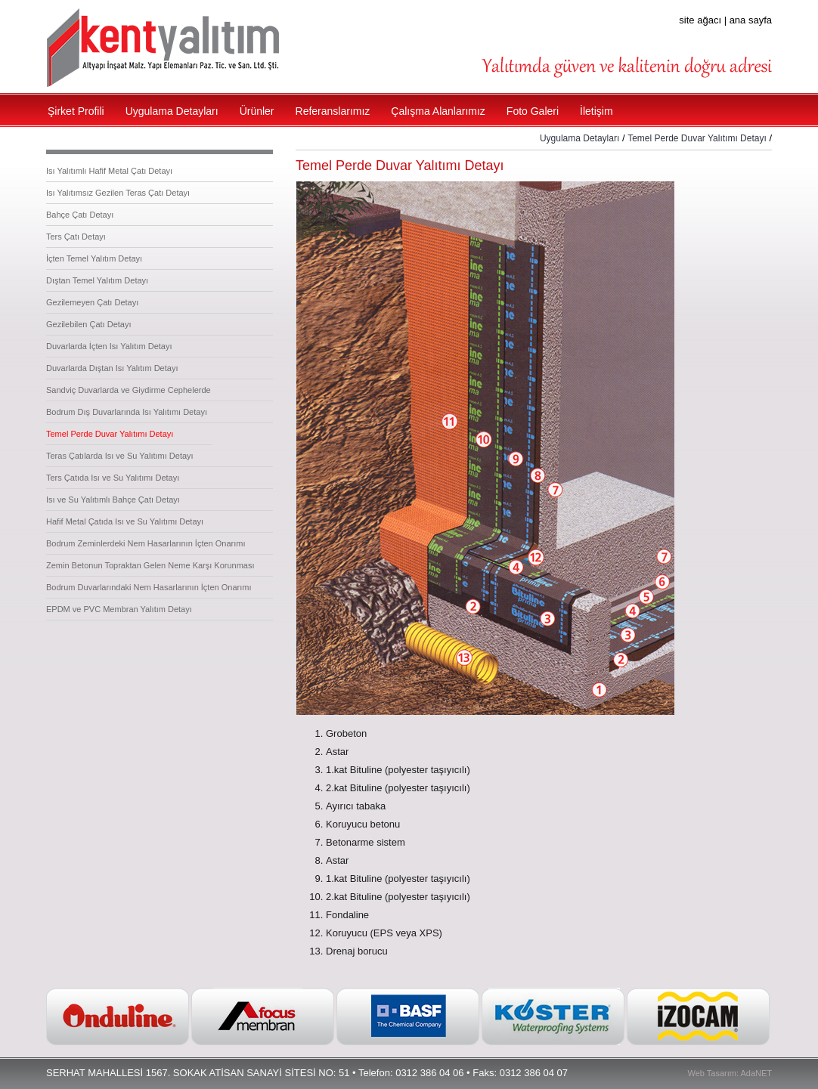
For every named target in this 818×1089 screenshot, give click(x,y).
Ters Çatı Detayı (76, 236)
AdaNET (756, 1073)
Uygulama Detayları (579, 138)
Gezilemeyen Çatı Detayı (92, 302)
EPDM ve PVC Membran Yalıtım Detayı (119, 609)
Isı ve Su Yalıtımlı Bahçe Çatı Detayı (113, 499)
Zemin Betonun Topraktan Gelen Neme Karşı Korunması (150, 565)
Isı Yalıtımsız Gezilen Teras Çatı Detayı (118, 192)
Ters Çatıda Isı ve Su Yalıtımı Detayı (112, 477)
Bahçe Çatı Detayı (79, 214)
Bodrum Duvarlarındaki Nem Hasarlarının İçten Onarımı (148, 587)
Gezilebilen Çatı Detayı (89, 324)
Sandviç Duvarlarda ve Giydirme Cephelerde (128, 389)
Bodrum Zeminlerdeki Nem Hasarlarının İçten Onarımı (145, 543)
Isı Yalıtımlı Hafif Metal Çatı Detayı (109, 170)
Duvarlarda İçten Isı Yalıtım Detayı (109, 346)
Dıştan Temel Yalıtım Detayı (97, 280)
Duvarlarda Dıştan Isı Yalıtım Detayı (112, 368)
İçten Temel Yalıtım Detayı (94, 258)
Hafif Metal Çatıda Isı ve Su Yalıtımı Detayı (124, 521)
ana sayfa (751, 20)
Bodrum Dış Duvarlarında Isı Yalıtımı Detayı (126, 411)
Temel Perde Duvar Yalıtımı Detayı (109, 433)
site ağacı (700, 20)
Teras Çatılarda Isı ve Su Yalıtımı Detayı (120, 455)
